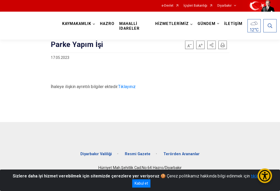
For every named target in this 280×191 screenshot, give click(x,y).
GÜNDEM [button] (206, 23)
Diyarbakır (224, 5)
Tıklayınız (127, 86)
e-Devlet (167, 5)
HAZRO (107, 23)
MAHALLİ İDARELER (130, 26)
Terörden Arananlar (181, 152)
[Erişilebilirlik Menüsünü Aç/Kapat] (265, 175)
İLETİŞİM (233, 23)
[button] (211, 45)
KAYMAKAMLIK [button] (77, 23)
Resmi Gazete (137, 152)
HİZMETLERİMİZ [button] (171, 23)
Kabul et (141, 183)
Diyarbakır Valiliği (96, 152)
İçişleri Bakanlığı (195, 5)
